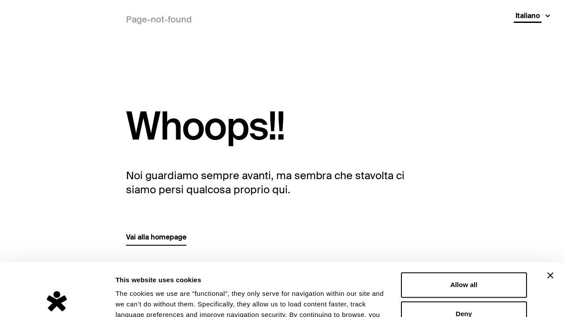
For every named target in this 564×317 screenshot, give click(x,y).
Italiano (528, 15)
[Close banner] (550, 225)
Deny (464, 263)
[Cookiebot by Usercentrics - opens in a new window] (57, 299)
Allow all (464, 235)
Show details (135, 299)
